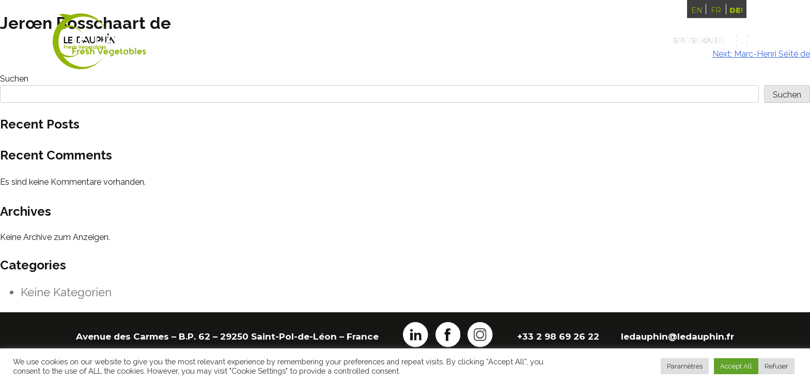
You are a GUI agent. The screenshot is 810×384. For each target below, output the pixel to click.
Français (716, 10)
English (697, 10)
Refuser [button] (776, 366)
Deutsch (735, 10)
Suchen (787, 95)
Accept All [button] (736, 366)
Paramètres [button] (685, 366)
